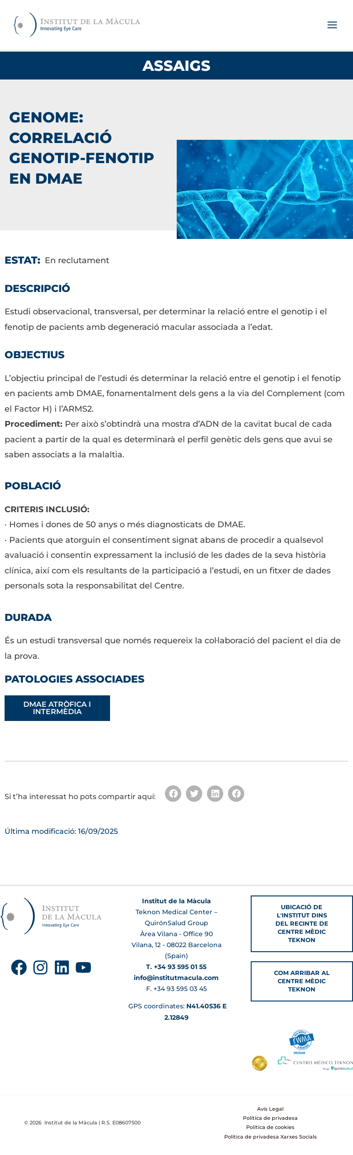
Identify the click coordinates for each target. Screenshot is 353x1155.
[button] (173, 794)
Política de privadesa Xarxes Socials (270, 1137)
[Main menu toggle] (332, 25)
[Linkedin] (62, 967)
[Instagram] (40, 967)
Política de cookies (270, 1127)
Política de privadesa (270, 1118)
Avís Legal (270, 1109)
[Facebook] (19, 967)
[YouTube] (83, 967)
